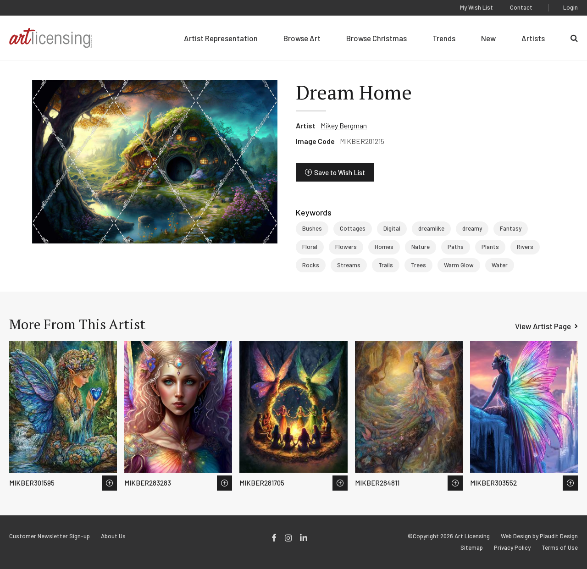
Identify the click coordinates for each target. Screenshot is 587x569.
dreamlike (431, 228)
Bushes (312, 228)
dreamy (472, 228)
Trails (385, 265)
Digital (391, 228)
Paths (456, 246)
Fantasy (510, 228)
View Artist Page (543, 326)
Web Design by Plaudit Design (539, 536)
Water (500, 265)
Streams (348, 265)
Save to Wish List (339, 172)
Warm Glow (459, 265)
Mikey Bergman (344, 125)
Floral (309, 246)
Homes (384, 246)
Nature (420, 246)
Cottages (352, 228)
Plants (490, 246)
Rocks (310, 265)
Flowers (346, 246)
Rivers (525, 246)
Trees (418, 265)
